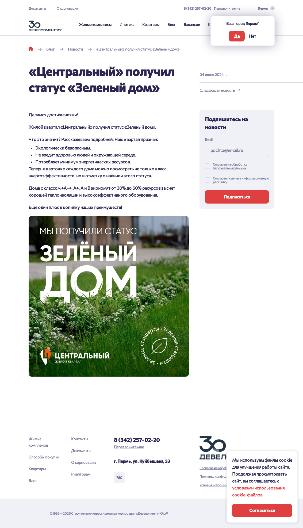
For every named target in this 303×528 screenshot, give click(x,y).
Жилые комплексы (95, 24)
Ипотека (127, 24)
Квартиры (150, 24)
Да (237, 36)
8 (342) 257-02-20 (197, 8)
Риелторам (80, 474)
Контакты (79, 439)
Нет (252, 36)
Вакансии (192, 24)
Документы (37, 8)
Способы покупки (44, 457)
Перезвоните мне (227, 8)
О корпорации (67, 8)
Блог (171, 24)
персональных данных (229, 168)
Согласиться (262, 510)
